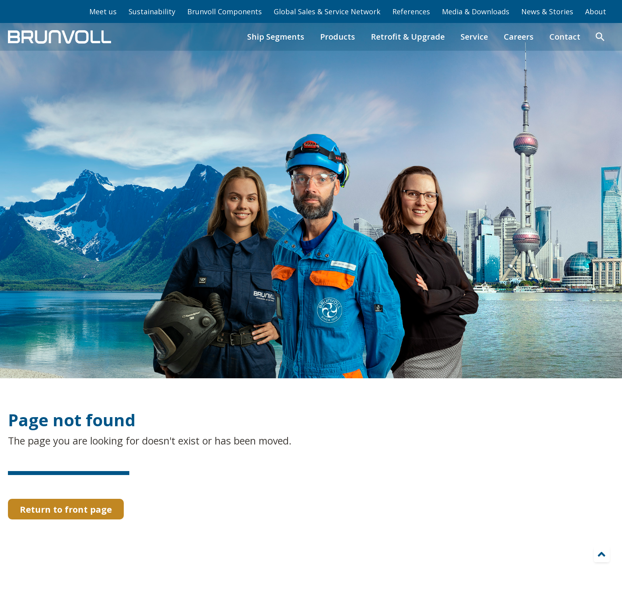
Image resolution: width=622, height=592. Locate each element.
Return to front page (66, 509)
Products (337, 36)
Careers (519, 36)
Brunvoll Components (224, 11)
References (411, 11)
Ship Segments (275, 36)
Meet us (103, 11)
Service (474, 36)
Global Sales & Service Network (327, 11)
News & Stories (547, 11)
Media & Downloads (475, 11)
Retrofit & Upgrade (408, 36)
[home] (59, 37)
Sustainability (152, 11)
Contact (564, 36)
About (595, 11)
